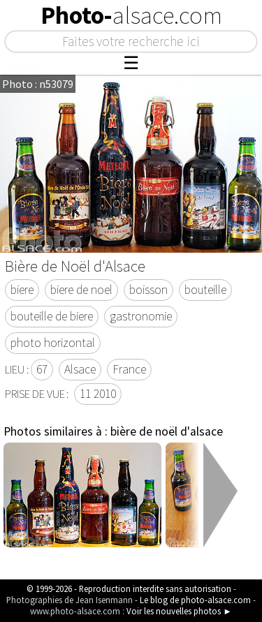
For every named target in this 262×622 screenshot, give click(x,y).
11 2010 (98, 393)
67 (42, 369)
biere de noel (81, 289)
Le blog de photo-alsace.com (195, 599)
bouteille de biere (51, 316)
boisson (148, 289)
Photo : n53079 (37, 84)
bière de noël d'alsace (166, 431)
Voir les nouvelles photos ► (179, 610)
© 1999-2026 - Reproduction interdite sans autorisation (129, 588)
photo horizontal (52, 342)
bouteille (205, 289)
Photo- (131, 15)
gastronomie (141, 316)
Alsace (80, 369)
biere (22, 289)
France (129, 369)
